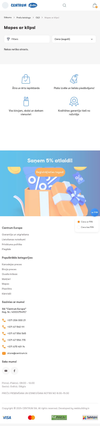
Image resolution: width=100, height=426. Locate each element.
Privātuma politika (12, 244)
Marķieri (6, 279)
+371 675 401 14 (16, 346)
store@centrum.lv (17, 353)
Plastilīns (7, 288)
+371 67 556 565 (16, 333)
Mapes (5, 283)
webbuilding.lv (81, 408)
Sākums (8, 17)
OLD (38, 17)
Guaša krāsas (9, 274)
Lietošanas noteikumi (13, 239)
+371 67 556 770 (16, 339)
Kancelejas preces (12, 264)
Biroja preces (9, 269)
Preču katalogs (24, 17)
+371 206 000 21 (16, 320)
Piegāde (6, 249)
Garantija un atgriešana (15, 234)
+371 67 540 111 (15, 326)
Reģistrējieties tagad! (50, 172)
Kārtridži (6, 293)
